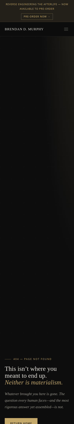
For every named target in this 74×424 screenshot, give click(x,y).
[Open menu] (66, 29)
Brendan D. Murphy (24, 29)
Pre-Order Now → (37, 16)
